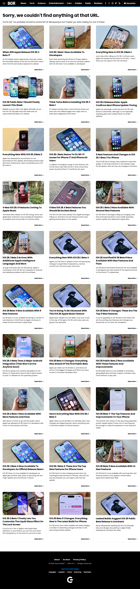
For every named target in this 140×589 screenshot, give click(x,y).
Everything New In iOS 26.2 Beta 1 (114, 52)
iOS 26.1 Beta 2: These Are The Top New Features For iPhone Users (67, 468)
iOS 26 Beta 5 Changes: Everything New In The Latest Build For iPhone (68, 520)
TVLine (69, 572)
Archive (66, 559)
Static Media (59, 563)
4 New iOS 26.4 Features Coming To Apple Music (22, 209)
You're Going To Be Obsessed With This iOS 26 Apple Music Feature (68, 312)
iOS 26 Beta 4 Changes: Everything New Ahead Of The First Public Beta (68, 362)
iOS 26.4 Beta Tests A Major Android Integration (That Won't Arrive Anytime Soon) (22, 363)
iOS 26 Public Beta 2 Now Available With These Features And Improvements (115, 363)
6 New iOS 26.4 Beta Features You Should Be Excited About (67, 209)
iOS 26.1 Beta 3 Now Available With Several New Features (115, 209)
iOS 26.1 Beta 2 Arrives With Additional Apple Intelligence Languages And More (19, 260)
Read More (38, 70)
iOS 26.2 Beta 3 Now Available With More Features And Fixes (22, 415)
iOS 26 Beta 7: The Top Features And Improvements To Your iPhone (115, 415)
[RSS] (119, 3)
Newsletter (130, 3)
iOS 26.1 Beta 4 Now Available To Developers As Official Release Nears (23, 468)
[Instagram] (112, 3)
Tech (32, 3)
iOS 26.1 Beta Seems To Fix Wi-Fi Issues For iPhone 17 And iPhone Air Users (68, 157)
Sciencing (77, 572)
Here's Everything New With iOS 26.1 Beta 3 (69, 415)
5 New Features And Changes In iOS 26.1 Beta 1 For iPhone (115, 156)
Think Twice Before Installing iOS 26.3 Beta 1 (69, 104)
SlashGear (87, 572)
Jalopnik (61, 572)
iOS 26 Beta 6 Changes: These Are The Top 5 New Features (116, 312)
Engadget (52, 572)
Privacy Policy (79, 559)
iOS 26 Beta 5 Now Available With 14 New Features (115, 468)
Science (42, 3)
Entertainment (56, 3)
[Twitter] (109, 3)
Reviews (98, 3)
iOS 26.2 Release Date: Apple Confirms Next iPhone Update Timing (116, 104)
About (57, 559)
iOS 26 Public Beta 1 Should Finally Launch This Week (21, 104)
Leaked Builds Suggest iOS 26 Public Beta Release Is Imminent (116, 520)
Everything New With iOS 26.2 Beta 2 (22, 154)
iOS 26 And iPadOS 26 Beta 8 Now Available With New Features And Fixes (114, 260)
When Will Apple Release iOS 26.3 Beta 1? (21, 54)
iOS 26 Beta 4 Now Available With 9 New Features (22, 312)
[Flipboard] (116, 3)
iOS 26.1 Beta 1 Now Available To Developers (66, 54)
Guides (78, 3)
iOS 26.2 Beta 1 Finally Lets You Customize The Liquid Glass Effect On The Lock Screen (23, 521)
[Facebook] (105, 3)
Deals (88, 3)
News (23, 3)
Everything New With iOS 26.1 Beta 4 (69, 257)
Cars (69, 3)
